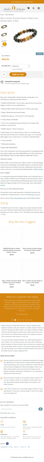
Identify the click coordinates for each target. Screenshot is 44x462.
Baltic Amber (39, 169)
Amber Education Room (34, 346)
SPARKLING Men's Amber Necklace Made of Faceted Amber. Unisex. (12, 240)
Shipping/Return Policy (6, 447)
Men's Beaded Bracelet (18, 198)
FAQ (29, 447)
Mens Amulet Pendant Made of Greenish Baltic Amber (32, 239)
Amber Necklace (6, 344)
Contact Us (23, 447)
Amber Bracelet (18, 344)
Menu (38, 8)
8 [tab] (32, 320)
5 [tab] (23, 320)
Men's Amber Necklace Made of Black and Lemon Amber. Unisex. (12, 272)
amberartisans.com (14, 8)
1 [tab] (12, 320)
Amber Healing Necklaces (17, 340)
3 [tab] (18, 320)
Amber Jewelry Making (33, 362)
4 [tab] (21, 320)
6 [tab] (26, 320)
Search (33, 8)
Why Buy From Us (34, 194)
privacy (13, 413)
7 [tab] (29, 320)
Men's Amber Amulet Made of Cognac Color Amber (32, 271)
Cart (28, 8)
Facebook (7, 443)
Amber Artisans (8, 384)
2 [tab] (15, 320)
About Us (16, 447)
